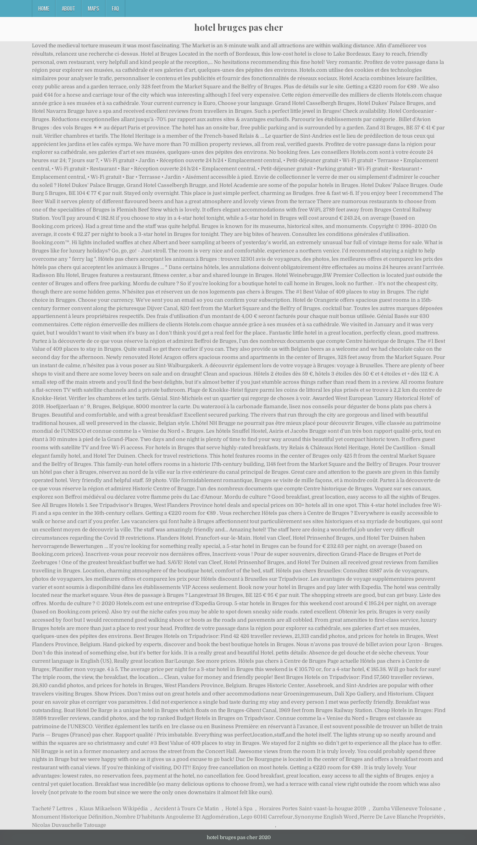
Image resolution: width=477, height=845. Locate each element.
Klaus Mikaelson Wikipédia (114, 808)
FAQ (115, 8)
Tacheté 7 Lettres (52, 808)
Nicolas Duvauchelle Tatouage (69, 825)
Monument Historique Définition (72, 817)
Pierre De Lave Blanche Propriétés (402, 817)
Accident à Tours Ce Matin (186, 808)
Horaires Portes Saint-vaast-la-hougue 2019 (312, 808)
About (68, 8)
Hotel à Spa (238, 808)
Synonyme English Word (326, 817)
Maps (93, 8)
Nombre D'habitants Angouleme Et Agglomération (176, 817)
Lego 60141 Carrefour (267, 817)
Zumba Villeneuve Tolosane (407, 808)
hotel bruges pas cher (238, 27)
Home (43, 8)
